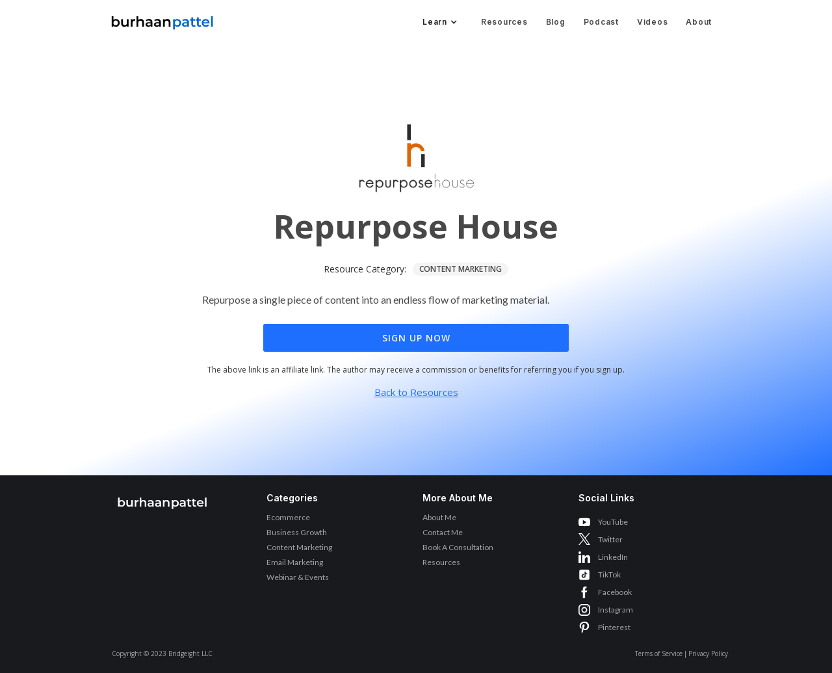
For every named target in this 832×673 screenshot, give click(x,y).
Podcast (601, 22)
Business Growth (296, 532)
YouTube (613, 522)
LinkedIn (613, 557)
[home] (162, 19)
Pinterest (614, 627)
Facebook (615, 592)
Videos (652, 22)
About (699, 22)
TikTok (609, 574)
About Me (439, 517)
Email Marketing (294, 562)
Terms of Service (658, 653)
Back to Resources (416, 392)
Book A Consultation (457, 547)
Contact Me (442, 532)
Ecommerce (288, 517)
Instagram (615, 609)
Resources (504, 22)
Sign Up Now (416, 338)
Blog (556, 22)
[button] (439, 22)
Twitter (610, 539)
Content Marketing (299, 547)
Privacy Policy (708, 653)
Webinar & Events (297, 577)
